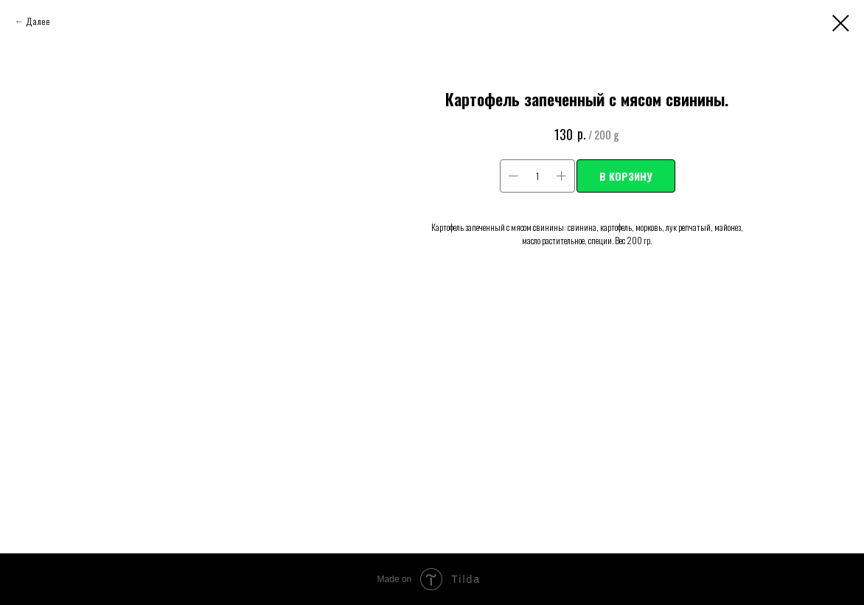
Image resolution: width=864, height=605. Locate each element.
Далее (38, 21)
